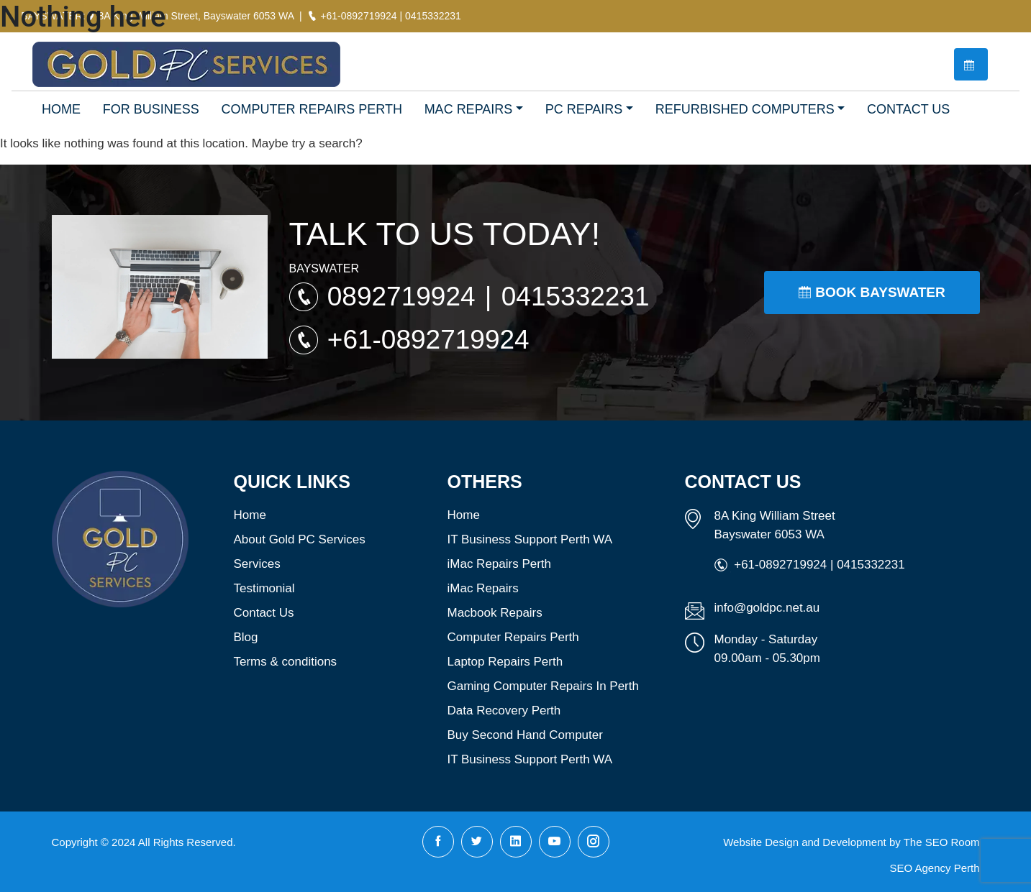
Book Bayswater (871, 292)
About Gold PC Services (299, 539)
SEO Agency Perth (934, 868)
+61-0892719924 (428, 339)
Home (250, 515)
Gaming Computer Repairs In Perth (543, 686)
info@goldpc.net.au (767, 608)
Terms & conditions (285, 661)
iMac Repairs (483, 588)
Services (257, 564)
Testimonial (264, 588)
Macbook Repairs (495, 613)
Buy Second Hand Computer (525, 735)
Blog (246, 637)
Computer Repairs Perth (513, 637)
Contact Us (264, 613)
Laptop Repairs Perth (505, 661)
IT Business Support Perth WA (530, 539)
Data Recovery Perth (504, 710)
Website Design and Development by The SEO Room (851, 842)
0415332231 (575, 296)
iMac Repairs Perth (500, 564)
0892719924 (405, 296)
